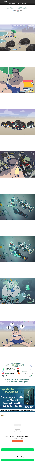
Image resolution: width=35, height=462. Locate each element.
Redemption (6, 1)
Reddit (25, 421)
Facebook (13, 421)
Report (17, 430)
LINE (9, 421)
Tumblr (21, 421)
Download (17, 449)
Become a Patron (17, 441)
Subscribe (18, 425)
